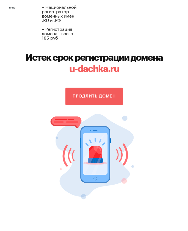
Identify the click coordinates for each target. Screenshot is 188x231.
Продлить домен (94, 96)
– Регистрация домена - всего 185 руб (57, 33)
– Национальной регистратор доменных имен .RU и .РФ (59, 13)
